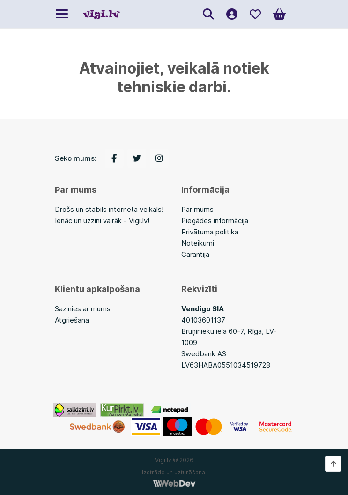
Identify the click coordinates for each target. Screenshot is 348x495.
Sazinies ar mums (83, 308)
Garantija (195, 254)
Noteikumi (197, 243)
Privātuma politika (209, 231)
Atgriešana (72, 319)
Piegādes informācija (214, 220)
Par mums (197, 209)
